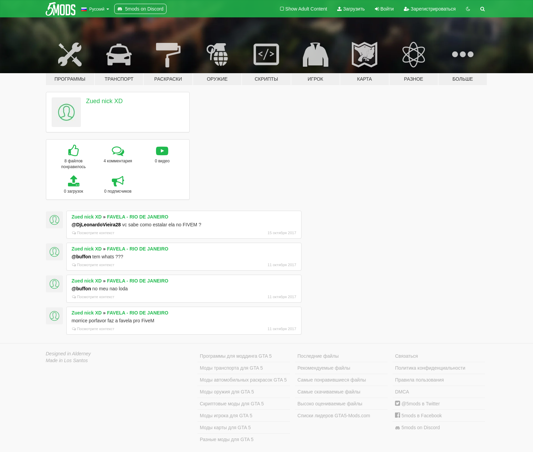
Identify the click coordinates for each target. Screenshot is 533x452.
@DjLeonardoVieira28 (96, 224)
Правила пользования (419, 380)
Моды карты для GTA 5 (225, 427)
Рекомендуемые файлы (323, 368)
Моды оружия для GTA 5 (227, 391)
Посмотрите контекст (93, 233)
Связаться (406, 356)
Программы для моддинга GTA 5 (236, 356)
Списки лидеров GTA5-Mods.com (333, 415)
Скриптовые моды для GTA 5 (232, 403)
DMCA (402, 391)
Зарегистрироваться (429, 9)
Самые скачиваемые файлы (328, 391)
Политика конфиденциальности (430, 368)
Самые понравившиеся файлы (331, 380)
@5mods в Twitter (417, 404)
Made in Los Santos (67, 360)
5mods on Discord (417, 428)
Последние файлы (318, 356)
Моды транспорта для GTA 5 (231, 368)
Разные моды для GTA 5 (227, 439)
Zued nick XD (104, 101)
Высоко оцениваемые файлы (329, 403)
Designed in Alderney (68, 353)
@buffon (81, 256)
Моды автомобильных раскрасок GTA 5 (243, 380)
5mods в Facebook (418, 416)
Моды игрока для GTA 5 (226, 415)
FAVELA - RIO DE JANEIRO (137, 217)
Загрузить (351, 9)
